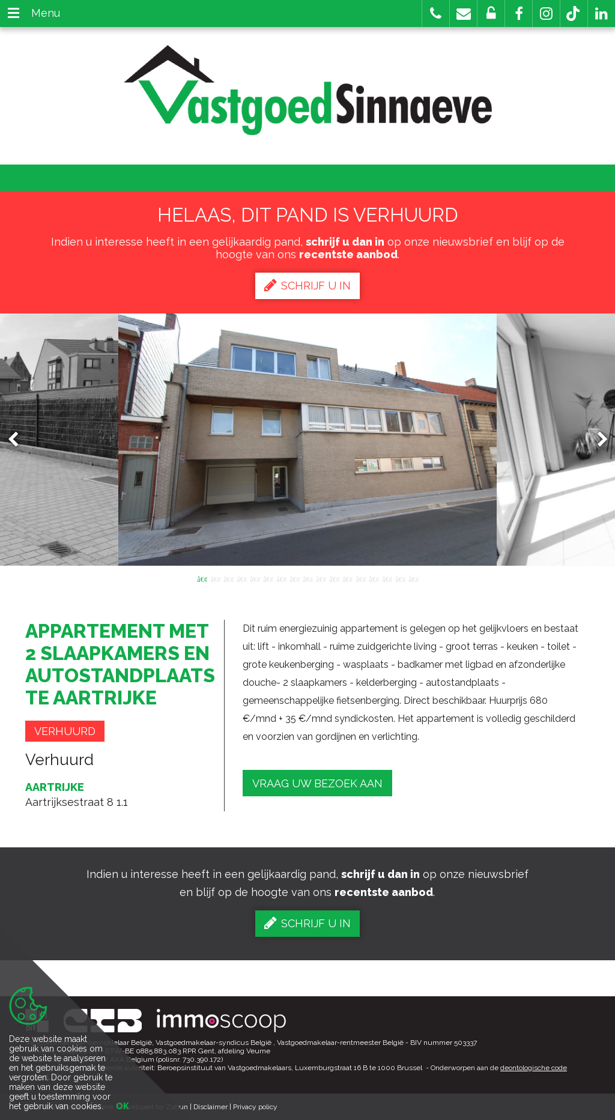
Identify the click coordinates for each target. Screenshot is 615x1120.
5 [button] (254, 578)
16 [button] (400, 578)
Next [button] (597, 440)
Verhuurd (64, 731)
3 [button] (228, 578)
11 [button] (334, 578)
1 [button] (201, 578)
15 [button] (386, 578)
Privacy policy (255, 1107)
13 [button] (360, 578)
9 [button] (307, 578)
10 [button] (320, 578)
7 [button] (281, 578)
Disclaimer (210, 1107)
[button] (518, 13)
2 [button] (215, 578)
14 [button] (373, 578)
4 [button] (241, 578)
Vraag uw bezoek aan (317, 783)
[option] (307, 439)
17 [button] (413, 578)
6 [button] (267, 578)
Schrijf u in (307, 285)
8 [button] (294, 578)
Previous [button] (18, 440)
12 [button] (347, 578)
